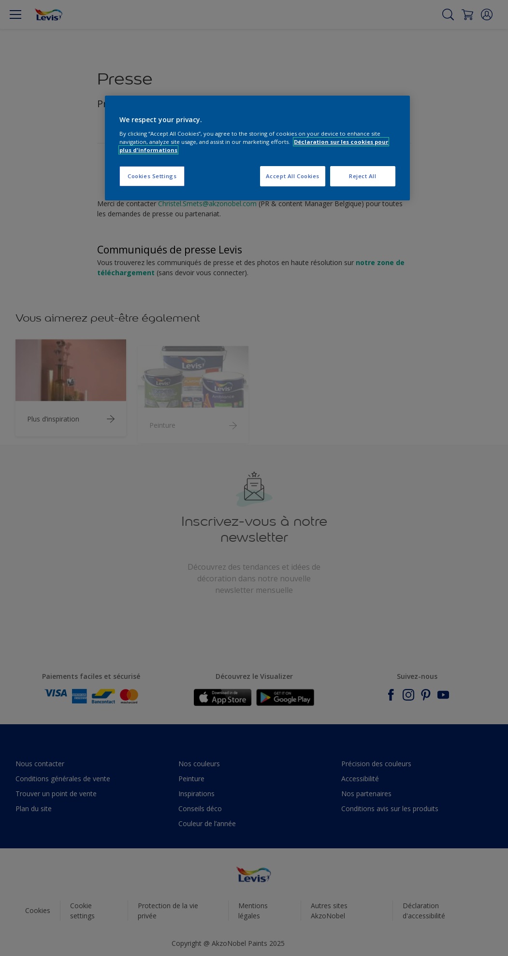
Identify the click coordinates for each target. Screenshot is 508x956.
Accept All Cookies (292, 176)
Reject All (363, 176)
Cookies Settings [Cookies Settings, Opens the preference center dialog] (152, 176)
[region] (257, 148)
